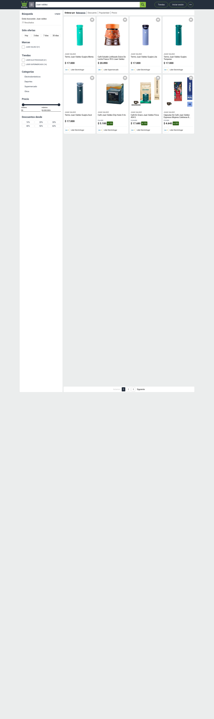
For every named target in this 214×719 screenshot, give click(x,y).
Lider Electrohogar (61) (36, 60)
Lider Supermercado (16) (36, 64)
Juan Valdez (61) (33, 47)
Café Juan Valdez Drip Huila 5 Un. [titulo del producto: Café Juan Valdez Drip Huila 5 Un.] (112, 115)
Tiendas (161, 5)
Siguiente (141, 389)
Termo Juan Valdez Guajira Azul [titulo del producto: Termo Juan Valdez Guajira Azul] (78, 115)
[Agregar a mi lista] (92, 20)
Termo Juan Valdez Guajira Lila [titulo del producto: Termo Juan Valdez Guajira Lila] (144, 57)
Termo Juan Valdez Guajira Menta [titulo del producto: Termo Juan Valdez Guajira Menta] (79, 57)
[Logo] (24, 4)
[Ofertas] (87, 4)
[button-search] (143, 4)
